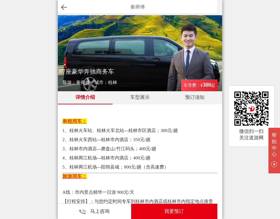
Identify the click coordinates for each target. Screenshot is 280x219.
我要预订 (174, 211)
